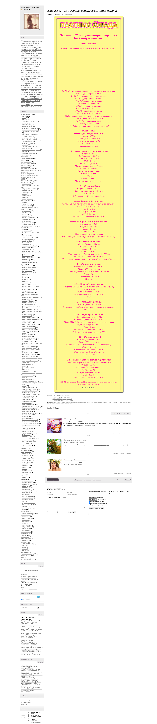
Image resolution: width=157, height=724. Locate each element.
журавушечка (38, 689)
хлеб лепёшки (103, 402)
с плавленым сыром (31, 89)
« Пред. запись (78, 480)
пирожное (31, 81)
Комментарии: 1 (34, 585)
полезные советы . (26, 515)
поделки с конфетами (28, 482)
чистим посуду (26, 520)
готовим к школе (26, 458)
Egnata (28, 665)
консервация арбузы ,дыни (29, 237)
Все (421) (40, 614)
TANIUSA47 (35, 630)
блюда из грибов (37, 41)
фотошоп (23, 172)
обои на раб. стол (27, 206)
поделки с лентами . (27, 481)
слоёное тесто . (26, 259)
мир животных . (25, 450)
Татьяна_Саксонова (26, 654)
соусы (24, 386)
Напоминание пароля (72, 494)
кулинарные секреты (28, 289)
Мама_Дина (24, 683)
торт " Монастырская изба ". (30, 438)
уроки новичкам (26, 124)
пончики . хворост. (27, 302)
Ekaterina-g (33, 665)
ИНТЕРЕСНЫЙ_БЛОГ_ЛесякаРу (30, 639)
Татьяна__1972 (30, 686)
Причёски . (24, 535)
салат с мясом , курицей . (29, 257)
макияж (24, 194)
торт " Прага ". (26, 443)
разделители (25, 148)
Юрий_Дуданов (37, 654)
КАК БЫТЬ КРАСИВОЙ (27, 182)
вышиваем (25, 494)
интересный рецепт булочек (31, 59)
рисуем (24, 464)
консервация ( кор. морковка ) (30, 423)
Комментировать (52, 479)
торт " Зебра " (26, 236)
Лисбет (39, 682)
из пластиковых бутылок (29, 491)
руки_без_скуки (36, 651)
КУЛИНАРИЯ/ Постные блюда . (62, 397)
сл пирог (23, 94)
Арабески (24, 575)
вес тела (24, 549)
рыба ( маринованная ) (28, 368)
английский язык (26, 472)
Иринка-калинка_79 (34, 680)
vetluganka (37, 673)
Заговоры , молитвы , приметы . (30, 180)
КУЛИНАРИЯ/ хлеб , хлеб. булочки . (63, 400)
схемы (24, 118)
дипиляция (25, 195)
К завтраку (25, 279)
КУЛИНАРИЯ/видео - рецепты (61, 395)
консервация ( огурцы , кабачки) (31, 349)
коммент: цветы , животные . (30, 130)
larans (22, 672)
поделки (23, 479)
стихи (35, 94)
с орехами (36, 89)
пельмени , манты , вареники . (30, 297)
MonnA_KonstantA (26, 629)
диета (23, 545)
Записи (23, 7)
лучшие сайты (25, 167)
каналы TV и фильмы (27, 158)
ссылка (80, 421)
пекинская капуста (37, 79)
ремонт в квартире (26, 538)
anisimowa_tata (36, 669)
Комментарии (35, 7)
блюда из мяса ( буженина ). (30, 267)
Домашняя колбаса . (28, 341)
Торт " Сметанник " (27, 398)
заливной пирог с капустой (101, 445)
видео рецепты (35, 50)
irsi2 (39, 670)
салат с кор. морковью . (29, 317)
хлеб (22, 106)
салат (23, 92)
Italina (39, 625)
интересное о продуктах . (29, 251)
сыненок (35, 653)
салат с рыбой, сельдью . (29, 324)
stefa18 (28, 673)
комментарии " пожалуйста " (30, 134)
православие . (25, 533)
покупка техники (26, 528)
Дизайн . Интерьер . (26, 177)
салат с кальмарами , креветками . (32, 373)
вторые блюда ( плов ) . (28, 338)
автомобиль (25, 530)
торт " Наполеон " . (27, 441)
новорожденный (26, 465)
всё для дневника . (26, 114)
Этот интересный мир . (27, 559)
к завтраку (28, 66)
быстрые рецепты (125, 402)
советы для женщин (27, 199)
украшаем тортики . (27, 334)
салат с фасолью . (27, 326)
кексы (32, 68)
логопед (24, 474)
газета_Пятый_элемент (27, 636)
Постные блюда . (27, 256)
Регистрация (50, 494)
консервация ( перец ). (28, 352)
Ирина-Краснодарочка (27, 640)
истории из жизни (26, 162)
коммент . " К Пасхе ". (28, 143)
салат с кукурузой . (27, 321)
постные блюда (55, 402)
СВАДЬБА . (24, 542)
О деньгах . (24, 477)
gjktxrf (32, 670)
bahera (23, 670)
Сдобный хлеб (26, 435)
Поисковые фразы (36, 722)
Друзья (28, 7)
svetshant (29, 630)
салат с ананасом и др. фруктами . (32, 311)
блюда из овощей (26, 43)
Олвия (38, 650)
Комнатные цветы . (26, 200)
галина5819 (37, 636)
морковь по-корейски (38, 76)
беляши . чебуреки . (27, 261)
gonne (35, 670)
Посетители (34, 720)
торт (36, 103)
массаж (24, 547)
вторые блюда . (26, 247)
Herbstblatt (34, 625)
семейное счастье (26, 165)
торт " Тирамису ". (27, 445)
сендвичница (25, 244)
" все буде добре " (27, 241)
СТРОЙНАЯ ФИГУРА (27, 544)
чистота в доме (26, 518)
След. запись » (97, 480)
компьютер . (24, 202)
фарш (28, 105)
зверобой (30, 637)
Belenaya (28, 622)
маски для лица (26, 184)
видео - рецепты (26, 411)
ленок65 (32, 690)
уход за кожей (26, 192)
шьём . (23, 557)
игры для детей (26, 455)
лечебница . (24, 448)
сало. (23, 377)
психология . (24, 537)
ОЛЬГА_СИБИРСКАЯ (35, 684)
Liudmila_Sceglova (26, 626)
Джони (23, 581)
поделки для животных (28, 503)
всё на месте (26, 521)
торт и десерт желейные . (29, 331)
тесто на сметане (33, 101)
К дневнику (87, 480)
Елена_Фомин (25, 680)
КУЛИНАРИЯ (24, 209)
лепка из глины (26, 492)
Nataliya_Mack (25, 668)
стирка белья (26, 516)
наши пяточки (26, 190)
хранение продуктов (27, 224)
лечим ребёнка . (26, 462)
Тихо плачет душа (26, 584)
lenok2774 (27, 672)
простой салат (31, 84)
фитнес (24, 550)
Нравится (118, 413)
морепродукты (26, 221)
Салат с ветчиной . (27, 371)
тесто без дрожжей (32, 97)
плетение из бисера (27, 498)
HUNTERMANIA (25, 666)
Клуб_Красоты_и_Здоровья (28, 642)
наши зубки (25, 197)
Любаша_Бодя (34, 644)
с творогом (36, 90)
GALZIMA (30, 623)
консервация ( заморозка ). (29, 421)
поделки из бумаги (27, 489)
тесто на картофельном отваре (55, 403)
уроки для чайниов (27, 204)
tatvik (32, 673)
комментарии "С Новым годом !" (31, 131)
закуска (37, 57)
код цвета (24, 151)
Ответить (116, 433)
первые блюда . (26, 299)
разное (24, 523)
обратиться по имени (80, 419)
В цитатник (128, 433)
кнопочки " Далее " (27, 136)
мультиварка (25, 78)
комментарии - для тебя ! (29, 138)
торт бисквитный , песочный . (30, 447)
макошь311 (33, 617)
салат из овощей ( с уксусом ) (30, 309)
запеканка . (25, 416)
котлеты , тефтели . (27, 284)
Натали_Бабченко (26, 649)
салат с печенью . (27, 322)
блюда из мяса (26, 336)
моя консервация (27, 304)
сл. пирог (29, 94)
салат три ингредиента (34, 92)
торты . (24, 333)
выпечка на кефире (28, 339)
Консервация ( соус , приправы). (31, 425)
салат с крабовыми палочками (31, 319)
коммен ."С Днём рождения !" (30, 139)
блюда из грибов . (27, 266)
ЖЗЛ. (22, 179)
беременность (26, 467)
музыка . (23, 475)
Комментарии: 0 (33, 576)
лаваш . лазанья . (27, 362)
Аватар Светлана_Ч (31, 21)
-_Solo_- (23, 665)
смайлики (63, 497)
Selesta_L (23, 630)
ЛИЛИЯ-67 (24, 682)
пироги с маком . (26, 431)
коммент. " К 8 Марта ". (28, 146)
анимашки (25, 145)
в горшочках (25, 274)
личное (39, 74)
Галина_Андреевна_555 (27, 677)
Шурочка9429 (36, 687)
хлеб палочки (69, 403)
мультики (24, 469)
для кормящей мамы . (28, 276)
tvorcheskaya (69, 460)
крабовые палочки (36, 70)
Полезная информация (27, 513)
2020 (24, 41)
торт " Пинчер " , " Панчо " (29, 394)
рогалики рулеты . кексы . (29, 306)
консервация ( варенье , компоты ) (32, 343)
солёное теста (26, 487)
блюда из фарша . (27, 272)
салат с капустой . (27, 316)
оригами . (24, 506)
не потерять (33, 78)
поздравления (25, 511)
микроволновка (26, 364)
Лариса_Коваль (25, 644)
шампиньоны (36, 106)
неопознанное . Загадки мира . (29, 170)
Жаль (22, 587)
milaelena (39, 672)
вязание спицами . (27, 57)
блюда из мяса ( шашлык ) (29, 409)
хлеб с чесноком (113, 402)
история (23, 160)
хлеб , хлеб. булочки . (28, 404)
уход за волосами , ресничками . (31, 185)
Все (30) (41, 566)
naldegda (23, 673)
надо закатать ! (26, 211)
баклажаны (28, 41)
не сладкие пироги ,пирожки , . (30, 294)
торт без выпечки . (27, 401)
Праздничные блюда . (28, 433)
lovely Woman (88, 387)
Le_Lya (35, 666)
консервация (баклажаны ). (30, 361)
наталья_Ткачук (25, 691)
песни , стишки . (26, 457)
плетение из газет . (27, 508)
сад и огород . (25, 540)
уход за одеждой (27, 526)
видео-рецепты (26, 52)
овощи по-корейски (27, 219)
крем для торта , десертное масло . (32, 286)
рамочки (30, 85)
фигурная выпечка (36, 105)
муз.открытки (25, 155)
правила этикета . (26, 532)
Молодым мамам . (26, 452)
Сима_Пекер (29, 653)
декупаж (24, 501)
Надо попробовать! (27, 428)
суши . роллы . (26, 242)
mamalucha (37, 628)
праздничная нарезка (28, 223)
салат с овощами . (27, 376)
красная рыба (36, 72)
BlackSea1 (34, 622)
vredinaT (23, 675)
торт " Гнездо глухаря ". (28, 387)
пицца (24, 366)
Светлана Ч (22, 9)
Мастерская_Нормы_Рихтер (29, 647)
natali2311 (34, 629)
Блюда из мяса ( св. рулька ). (30, 408)
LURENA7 (34, 626)
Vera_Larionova (25, 632)
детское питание (27, 460)
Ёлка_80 (32, 632)
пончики (36, 81)
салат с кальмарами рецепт (88, 425)
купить (23, 74)
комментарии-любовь (28, 141)
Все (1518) (40, 662)
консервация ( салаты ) (28, 356)
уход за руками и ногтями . (29, 189)
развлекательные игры (28, 207)
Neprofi (31, 668)
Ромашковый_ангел (26, 651)
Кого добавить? (35, 621)
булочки (36, 43)
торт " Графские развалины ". (30, 389)
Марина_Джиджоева (33, 683)
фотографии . (25, 552)
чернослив (28, 106)
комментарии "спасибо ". (29, 121)
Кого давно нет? (25, 621)
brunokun (27, 670)
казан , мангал (26, 418)
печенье (24, 82)
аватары (24, 119)
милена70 (40, 647)
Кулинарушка (33, 643)
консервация (26, 70)
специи (24, 229)
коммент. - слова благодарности (31, 150)
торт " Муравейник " (27, 440)
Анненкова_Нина (36, 633)
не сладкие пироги (29, 79)
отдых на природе (27, 525)
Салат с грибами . (27, 314)
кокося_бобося (25, 643)
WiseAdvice (24, 704)
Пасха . (24, 430)
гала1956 (31, 689)
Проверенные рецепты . (29, 217)
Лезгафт (34, 682)
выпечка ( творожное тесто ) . (30, 413)
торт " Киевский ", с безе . (29, 391)
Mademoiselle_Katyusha (27, 628)
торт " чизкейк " (26, 231)
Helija (31, 666)
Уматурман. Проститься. (28, 578)
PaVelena (39, 629)
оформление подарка (28, 484)
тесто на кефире (28, 99)
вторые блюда (33, 53)
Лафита (29, 682)
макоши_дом (29, 646)
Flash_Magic (24, 623)
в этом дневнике (26, 600)
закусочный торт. (27, 249)
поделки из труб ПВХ (28, 499)
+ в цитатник (68, 14)
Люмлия (23, 646)
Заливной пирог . (27, 415)
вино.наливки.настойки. (29, 246)
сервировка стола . (27, 436)
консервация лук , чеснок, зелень (31, 232)
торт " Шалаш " (26, 399)
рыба (23, 307)
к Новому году (26, 486)
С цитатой (121, 433)
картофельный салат (76, 464)
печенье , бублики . (27, 301)
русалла (23, 653)
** (22, 41)
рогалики (31, 89)
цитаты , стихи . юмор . (27, 554)
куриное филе (30, 74)
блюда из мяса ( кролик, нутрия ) (31, 406)
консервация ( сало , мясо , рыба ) (32, 358)
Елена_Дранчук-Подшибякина (29, 679)
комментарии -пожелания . (29, 128)
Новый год (25, 212)
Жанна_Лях (24, 637)
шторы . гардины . (26, 555)
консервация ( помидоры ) (29, 354)
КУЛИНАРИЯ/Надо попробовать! (62, 399)
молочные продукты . (28, 292)
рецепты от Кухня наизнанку (89, 402)
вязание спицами (33, 55)
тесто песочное (27, 103)
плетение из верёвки (27, 173)
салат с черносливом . (28, 328)
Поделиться (126, 413)
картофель (28, 68)
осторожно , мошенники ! (28, 168)
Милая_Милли (25, 684)
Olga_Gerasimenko (26, 669)
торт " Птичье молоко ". (28, 396)
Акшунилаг (34, 675)
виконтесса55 (25, 689)
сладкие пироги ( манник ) (29, 381)
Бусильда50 (24, 635)
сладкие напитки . (27, 379)
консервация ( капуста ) (29, 348)
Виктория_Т (31, 635)
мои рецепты (27, 76)
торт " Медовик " (26, 392)
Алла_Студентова (26, 633)
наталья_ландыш (36, 649)
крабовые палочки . (27, 72)
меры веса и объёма (28, 239)
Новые (128, 480)
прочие (24, 509)
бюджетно (31, 47)
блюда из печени (27, 271)
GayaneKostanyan (26, 625)
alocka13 (23, 622)
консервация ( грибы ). (28, 346)
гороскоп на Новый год (27, 163)
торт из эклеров (26, 403)
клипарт (24, 123)
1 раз (55, 407)
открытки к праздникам (28, 153)
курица (24, 291)
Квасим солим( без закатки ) (30, 420)
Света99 (23, 686)
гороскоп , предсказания (28, 175)
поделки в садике (27, 470)
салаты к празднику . (28, 329)
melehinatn (33, 672)
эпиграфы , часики (27, 126)
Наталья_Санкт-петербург (28, 650)
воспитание (25, 453)
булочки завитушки (25, 45)
